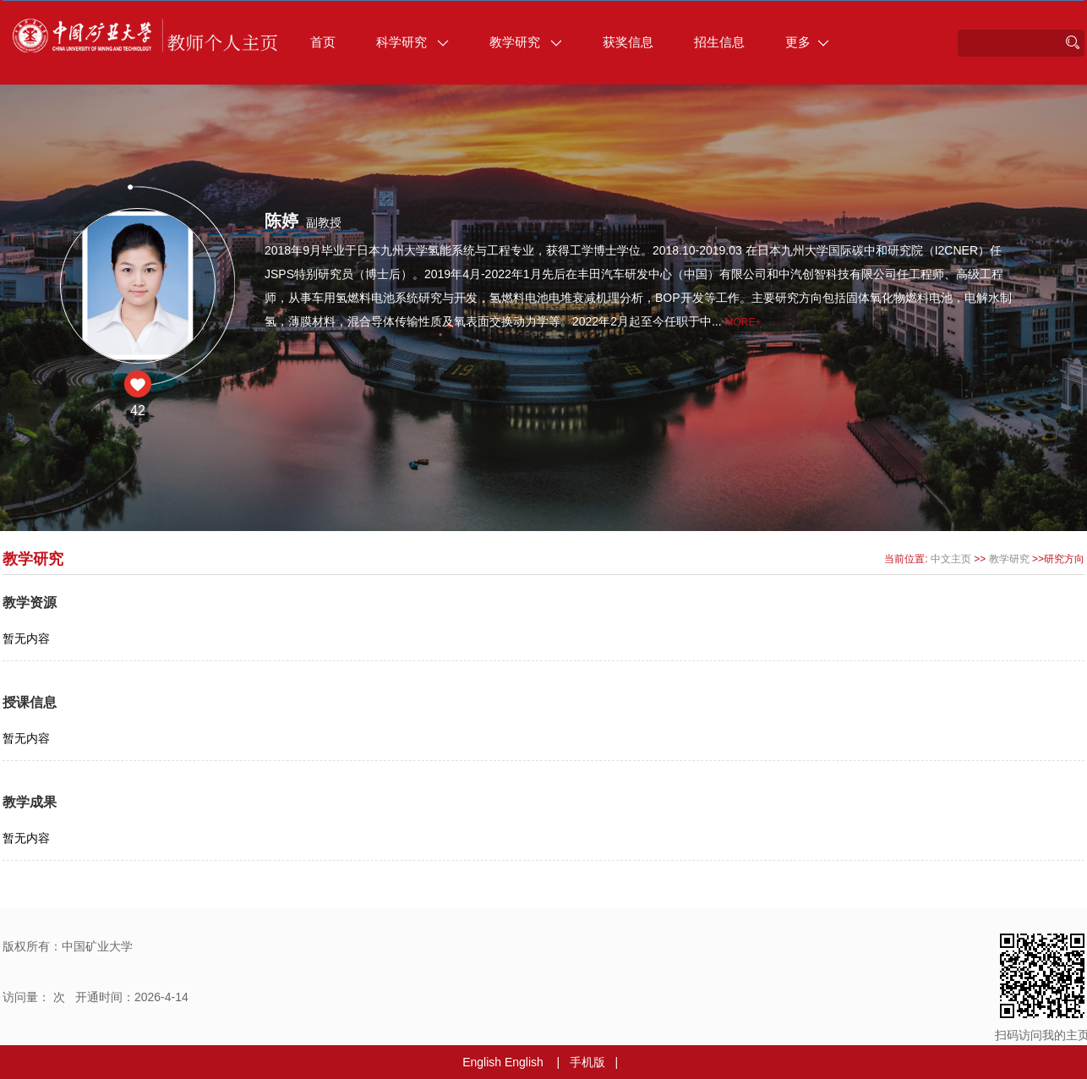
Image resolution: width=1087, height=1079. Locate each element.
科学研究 (412, 42)
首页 (323, 42)
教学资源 (30, 602)
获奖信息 (628, 42)
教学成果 (30, 802)
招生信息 (719, 42)
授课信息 (30, 702)
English (481, 1062)
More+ (743, 322)
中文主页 (951, 559)
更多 (807, 42)
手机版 (587, 1062)
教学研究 (525, 42)
